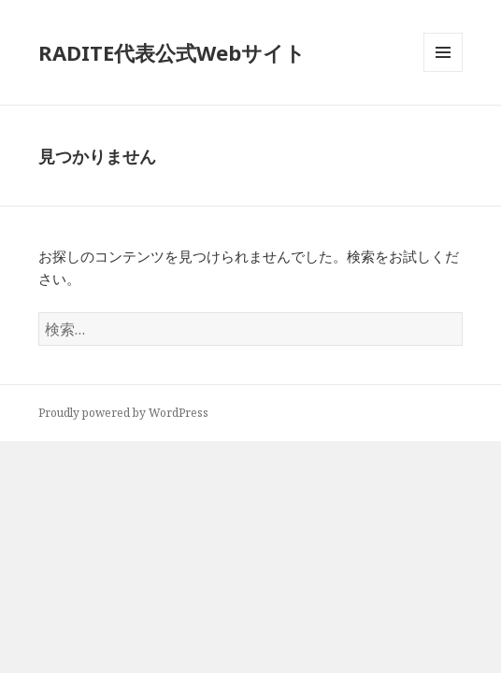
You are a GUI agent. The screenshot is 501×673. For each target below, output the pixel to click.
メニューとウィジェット (443, 71)
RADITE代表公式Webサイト (172, 52)
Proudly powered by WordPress (123, 413)
